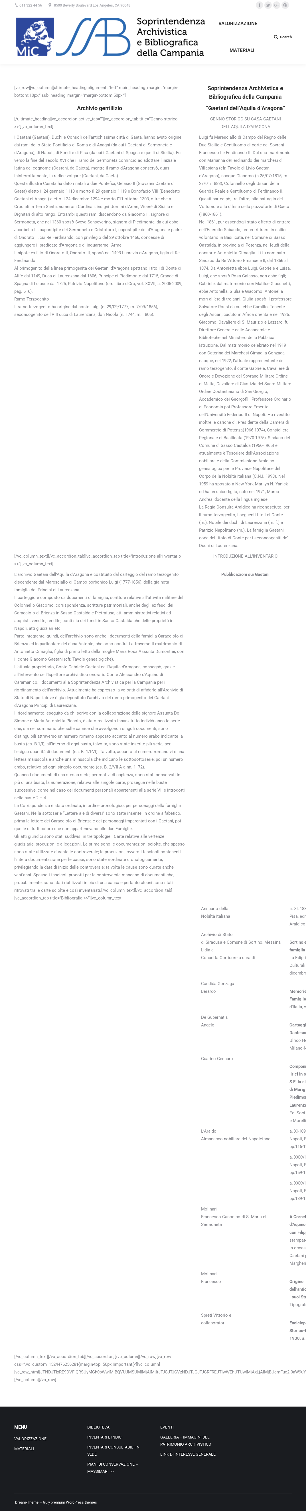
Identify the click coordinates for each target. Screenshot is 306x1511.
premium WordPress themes (74, 1502)
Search (286, 37)
